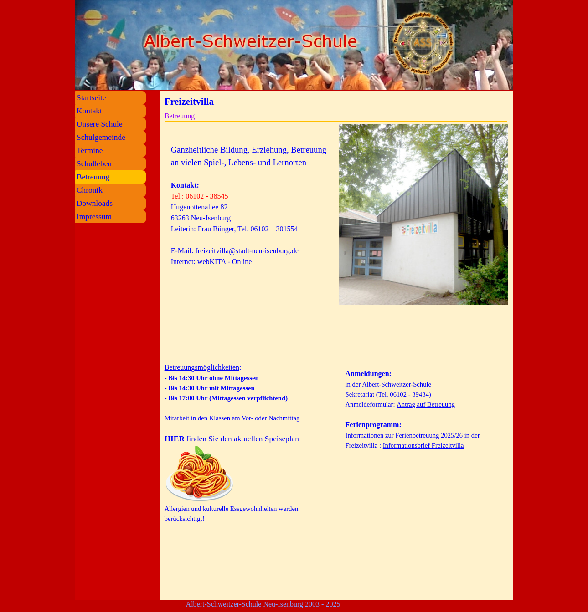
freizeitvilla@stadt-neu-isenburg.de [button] (246, 251)
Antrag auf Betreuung (426, 404)
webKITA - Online (224, 261)
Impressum (94, 216)
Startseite (91, 97)
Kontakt (89, 111)
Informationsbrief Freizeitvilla (423, 445)
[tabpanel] (249, 240)
